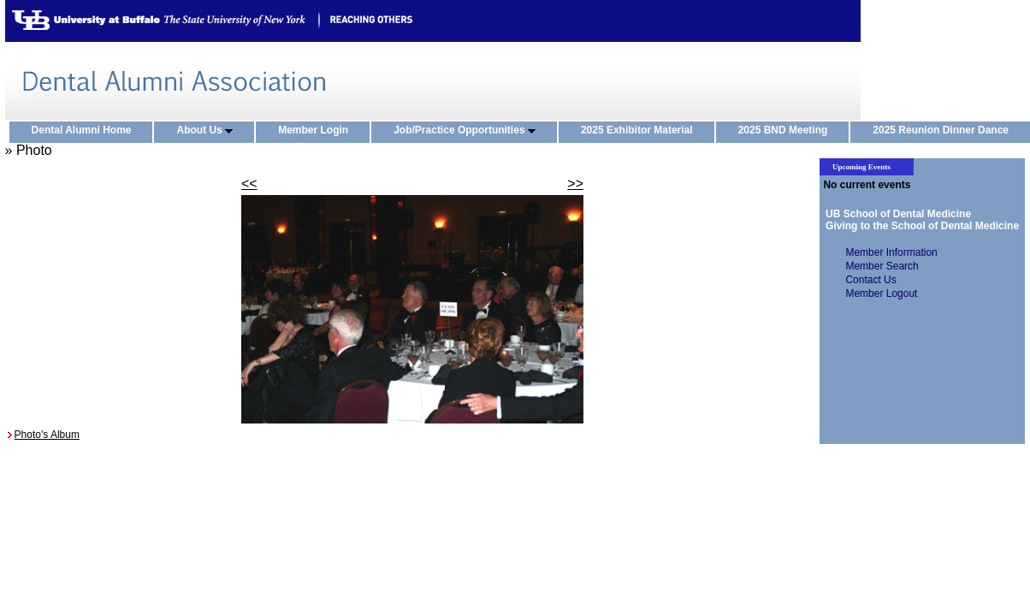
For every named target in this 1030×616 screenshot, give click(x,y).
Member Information (891, 252)
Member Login (317, 131)
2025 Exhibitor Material (640, 131)
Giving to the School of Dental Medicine (919, 226)
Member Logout (881, 293)
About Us (208, 131)
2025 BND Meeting (787, 131)
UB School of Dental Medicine (895, 214)
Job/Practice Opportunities (468, 131)
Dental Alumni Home (85, 131)
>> (575, 183)
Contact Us (870, 280)
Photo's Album (47, 435)
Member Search (881, 266)
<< (249, 183)
